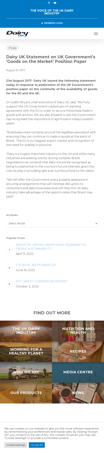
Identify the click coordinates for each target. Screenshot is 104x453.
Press (12, 48)
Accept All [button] (37, 445)
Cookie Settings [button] (16, 445)
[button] (96, 33)
